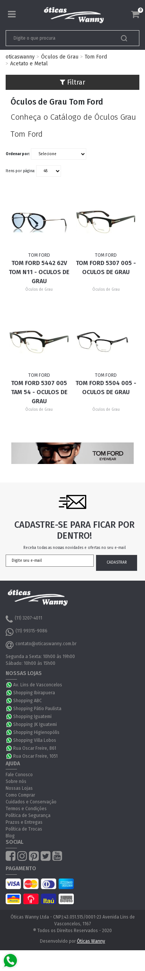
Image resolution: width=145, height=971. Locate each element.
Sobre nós (16, 781)
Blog (10, 835)
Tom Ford (96, 57)
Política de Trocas (24, 829)
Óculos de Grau (59, 57)
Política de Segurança (28, 815)
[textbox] (59, 38)
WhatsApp (9, 684)
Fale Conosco (19, 774)
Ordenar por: (18, 154)
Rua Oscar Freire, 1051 (35, 756)
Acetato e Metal (29, 63)
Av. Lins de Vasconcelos (37, 684)
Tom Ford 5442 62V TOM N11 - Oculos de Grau (39, 272)
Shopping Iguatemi (32, 716)
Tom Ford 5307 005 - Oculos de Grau (106, 267)
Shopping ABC (27, 700)
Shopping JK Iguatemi (35, 724)
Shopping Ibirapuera (34, 692)
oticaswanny (20, 57)
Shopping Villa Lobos (34, 740)
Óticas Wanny (91, 941)
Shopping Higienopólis (36, 732)
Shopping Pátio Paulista (37, 708)
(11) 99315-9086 (26, 632)
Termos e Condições (26, 808)
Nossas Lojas (19, 788)
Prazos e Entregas (24, 822)
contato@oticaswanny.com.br (41, 644)
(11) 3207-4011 (24, 619)
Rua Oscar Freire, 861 (34, 748)
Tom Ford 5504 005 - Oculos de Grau (105, 387)
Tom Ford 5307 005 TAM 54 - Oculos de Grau (39, 392)
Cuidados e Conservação (31, 802)
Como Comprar (20, 795)
